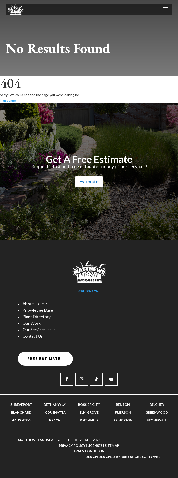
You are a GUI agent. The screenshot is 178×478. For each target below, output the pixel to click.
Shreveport (21, 404)
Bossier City (89, 404)
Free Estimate (44, 359)
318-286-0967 (89, 291)
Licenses (95, 445)
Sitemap (112, 445)
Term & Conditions (89, 451)
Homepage (8, 100)
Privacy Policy (72, 445)
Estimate (89, 181)
